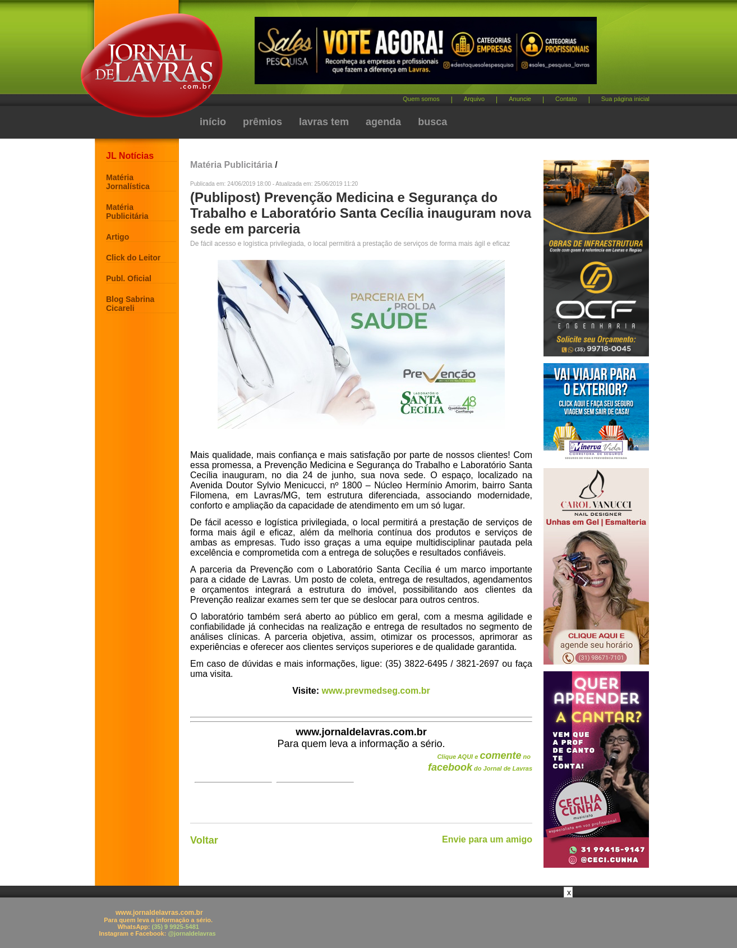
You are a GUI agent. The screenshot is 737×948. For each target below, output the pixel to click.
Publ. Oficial (128, 278)
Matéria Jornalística (128, 182)
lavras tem (324, 121)
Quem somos (421, 98)
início (213, 121)
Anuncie (520, 98)
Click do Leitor (133, 257)
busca (432, 121)
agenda (383, 121)
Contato (566, 98)
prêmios (262, 121)
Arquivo (474, 98)
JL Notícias (130, 156)
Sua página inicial (625, 98)
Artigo (117, 236)
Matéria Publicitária (127, 212)
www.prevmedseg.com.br (375, 690)
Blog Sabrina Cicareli (130, 304)
